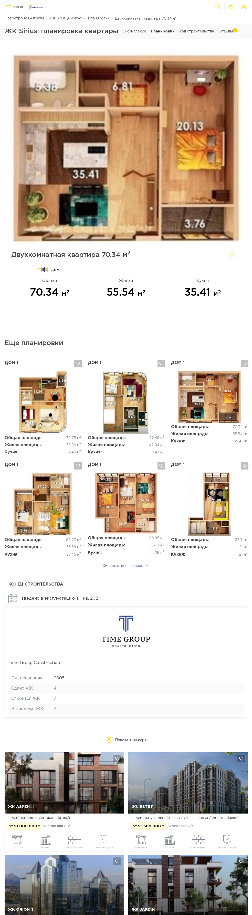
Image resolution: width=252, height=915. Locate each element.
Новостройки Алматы (24, 18)
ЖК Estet (142, 806)
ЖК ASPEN (19, 806)
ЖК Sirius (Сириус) (66, 18)
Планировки (99, 18)
